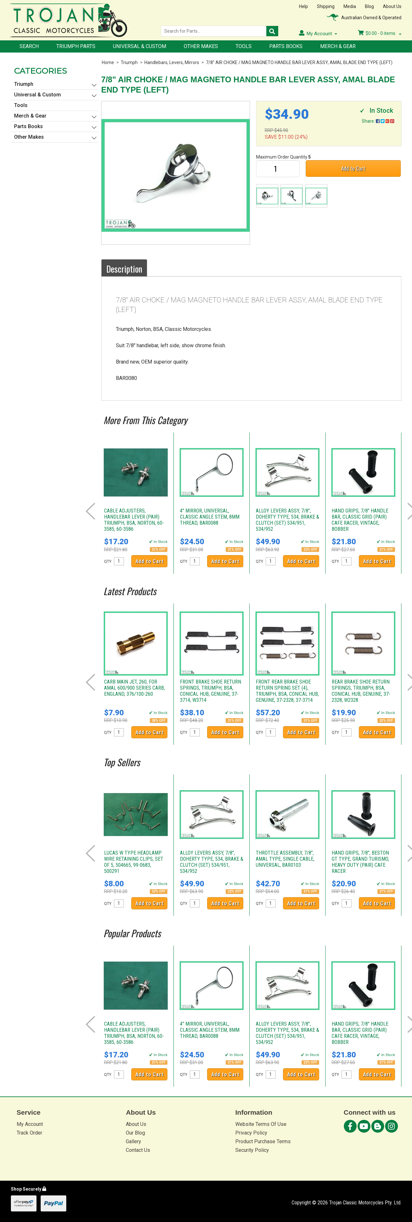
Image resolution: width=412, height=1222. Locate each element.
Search (29, 46)
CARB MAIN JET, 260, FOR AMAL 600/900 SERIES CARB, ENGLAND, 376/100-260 (134, 688)
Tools (244, 46)
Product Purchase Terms (263, 1141)
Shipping (326, 6)
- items (379, 33)
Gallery (133, 1141)
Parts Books (286, 46)
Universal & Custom (139, 46)
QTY (107, 561)
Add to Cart (353, 168)
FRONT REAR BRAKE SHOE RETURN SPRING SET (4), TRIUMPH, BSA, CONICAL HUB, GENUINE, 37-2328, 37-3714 (287, 691)
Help (303, 6)
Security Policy (252, 1150)
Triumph (129, 62)
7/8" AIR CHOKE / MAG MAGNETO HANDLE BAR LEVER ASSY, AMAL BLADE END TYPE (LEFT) (299, 62)
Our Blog (135, 1133)
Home (108, 62)
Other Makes (201, 46)
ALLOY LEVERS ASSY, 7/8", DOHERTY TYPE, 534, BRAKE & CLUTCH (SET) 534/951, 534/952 (287, 520)
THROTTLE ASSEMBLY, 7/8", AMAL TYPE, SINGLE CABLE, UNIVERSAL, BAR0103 (285, 859)
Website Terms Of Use (261, 1124)
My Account (30, 1124)
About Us (392, 6)
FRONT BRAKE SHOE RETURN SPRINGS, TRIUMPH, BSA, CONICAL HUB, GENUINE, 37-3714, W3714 (210, 691)
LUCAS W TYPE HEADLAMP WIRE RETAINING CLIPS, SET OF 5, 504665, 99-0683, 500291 (133, 862)
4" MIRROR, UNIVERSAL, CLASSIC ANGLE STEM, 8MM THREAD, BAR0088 (209, 517)
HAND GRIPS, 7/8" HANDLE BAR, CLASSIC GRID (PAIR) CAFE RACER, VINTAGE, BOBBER (360, 520)
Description (124, 268)
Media (349, 6)
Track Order (29, 1133)
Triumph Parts (75, 46)
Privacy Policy (251, 1133)
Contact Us (138, 1150)
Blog (369, 6)
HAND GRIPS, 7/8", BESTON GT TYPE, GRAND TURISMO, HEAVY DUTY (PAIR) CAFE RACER (360, 862)
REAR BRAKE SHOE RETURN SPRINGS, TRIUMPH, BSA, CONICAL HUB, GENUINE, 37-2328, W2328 (361, 691)
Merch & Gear (338, 46)
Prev (90, 511)
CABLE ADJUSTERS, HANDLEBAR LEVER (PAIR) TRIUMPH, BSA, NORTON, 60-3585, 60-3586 (134, 520)
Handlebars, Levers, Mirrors (171, 62)
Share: (378, 121)
